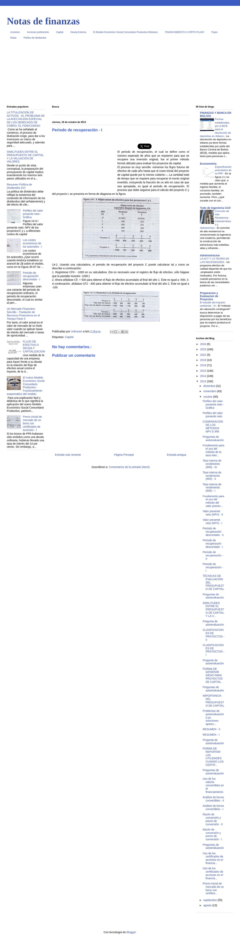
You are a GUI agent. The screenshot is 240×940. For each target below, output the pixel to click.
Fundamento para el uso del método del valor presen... (213, 501)
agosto (207, 905)
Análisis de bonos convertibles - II (213, 799)
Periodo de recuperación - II (213, 555)
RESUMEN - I (211, 734)
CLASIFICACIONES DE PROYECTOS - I (213, 649)
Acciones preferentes (38, 32)
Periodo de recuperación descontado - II (213, 532)
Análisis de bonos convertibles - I (213, 807)
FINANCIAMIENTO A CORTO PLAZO (184, 32)
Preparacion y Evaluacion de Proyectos (209, 296)
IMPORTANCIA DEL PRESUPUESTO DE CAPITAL (213, 700)
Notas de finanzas (43, 21)
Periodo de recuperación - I (213, 567)
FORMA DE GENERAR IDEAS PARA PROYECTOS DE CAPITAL (213, 675)
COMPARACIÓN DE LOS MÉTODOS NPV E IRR (213, 426)
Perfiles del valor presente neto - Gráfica (33, 214)
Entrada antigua (176, 454)
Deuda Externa (78, 32)
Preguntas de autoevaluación (213, 438)
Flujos (214, 32)
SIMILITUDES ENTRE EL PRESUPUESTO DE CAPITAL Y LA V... (213, 609)
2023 (203, 349)
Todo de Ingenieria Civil (215, 207)
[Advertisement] (120, 74)
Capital (59, 32)
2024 (203, 344)
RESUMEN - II (211, 729)
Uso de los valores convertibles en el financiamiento (213, 785)
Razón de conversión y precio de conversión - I (212, 834)
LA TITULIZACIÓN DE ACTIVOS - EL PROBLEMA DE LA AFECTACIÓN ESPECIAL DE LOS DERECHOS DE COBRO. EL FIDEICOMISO (26, 119)
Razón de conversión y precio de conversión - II (213, 819)
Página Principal (124, 454)
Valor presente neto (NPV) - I (212, 521)
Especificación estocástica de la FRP (223, 170)
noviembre (210, 391)
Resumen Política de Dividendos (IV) (19, 186)
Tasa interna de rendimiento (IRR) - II (212, 476)
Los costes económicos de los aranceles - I (32, 243)
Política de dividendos (35, 37)
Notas (13, 37)
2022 (203, 354)
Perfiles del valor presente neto (213, 414)
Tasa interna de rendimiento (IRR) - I (212, 488)
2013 (203, 381)
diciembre (209, 385)
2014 (203, 376)
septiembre (210, 900)
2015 (203, 370)
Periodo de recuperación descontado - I (31, 276)
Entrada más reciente (68, 454)
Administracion (210, 255)
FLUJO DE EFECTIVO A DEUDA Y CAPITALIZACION (34, 346)
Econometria (208, 163)
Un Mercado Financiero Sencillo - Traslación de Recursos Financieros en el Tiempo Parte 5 (23, 313)
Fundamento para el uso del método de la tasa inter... (213, 450)
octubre (208, 396)
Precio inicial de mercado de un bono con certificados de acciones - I (32, 423)
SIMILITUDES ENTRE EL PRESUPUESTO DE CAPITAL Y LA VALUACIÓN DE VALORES (25, 156)
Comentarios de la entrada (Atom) (129, 467)
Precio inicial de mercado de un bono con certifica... (213, 888)
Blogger (131, 932)
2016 (203, 365)
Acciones (15, 32)
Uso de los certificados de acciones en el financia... (213, 858)
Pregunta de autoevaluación (213, 623)
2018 (203, 360)
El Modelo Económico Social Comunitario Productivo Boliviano (125, 32)
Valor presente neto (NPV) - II (213, 513)
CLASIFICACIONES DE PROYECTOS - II (213, 634)
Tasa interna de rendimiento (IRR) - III (212, 464)
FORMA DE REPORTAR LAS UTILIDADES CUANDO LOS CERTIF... (213, 756)
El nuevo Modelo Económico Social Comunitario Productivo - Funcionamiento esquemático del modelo (26, 385)
